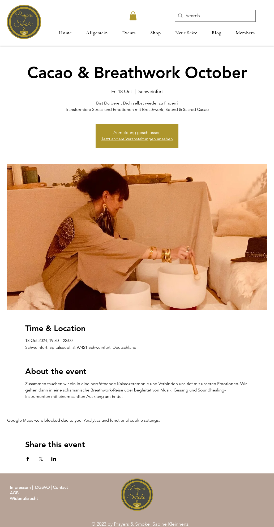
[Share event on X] (40, 459)
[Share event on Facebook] (27, 459)
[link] (133, 15)
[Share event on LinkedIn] (53, 459)
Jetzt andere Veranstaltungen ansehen (137, 138)
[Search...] (215, 15)
